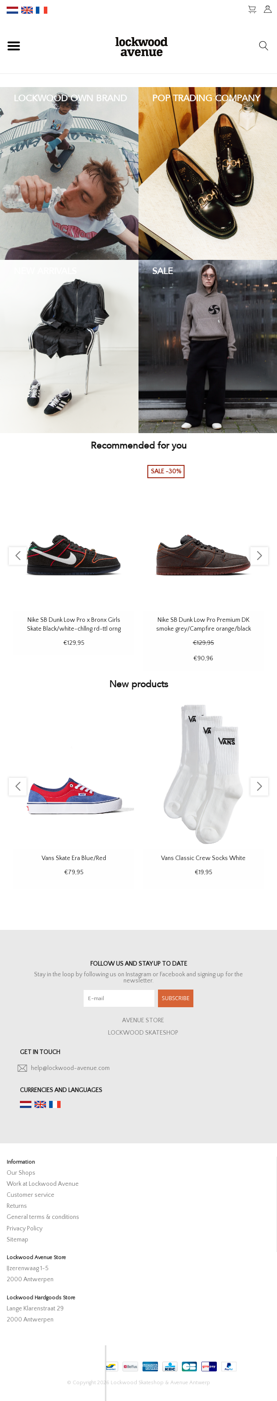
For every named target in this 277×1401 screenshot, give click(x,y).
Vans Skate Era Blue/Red (74, 858)
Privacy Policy (24, 1228)
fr (41, 10)
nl (12, 10)
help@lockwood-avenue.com (70, 1068)
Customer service (30, 1195)
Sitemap (17, 1239)
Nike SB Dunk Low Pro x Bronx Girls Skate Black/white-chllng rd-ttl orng (74, 624)
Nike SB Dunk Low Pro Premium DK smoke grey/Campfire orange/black (203, 624)
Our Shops (21, 1172)
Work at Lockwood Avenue (43, 1184)
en (27, 10)
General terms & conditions (43, 1217)
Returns (17, 1206)
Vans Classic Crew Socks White (203, 858)
